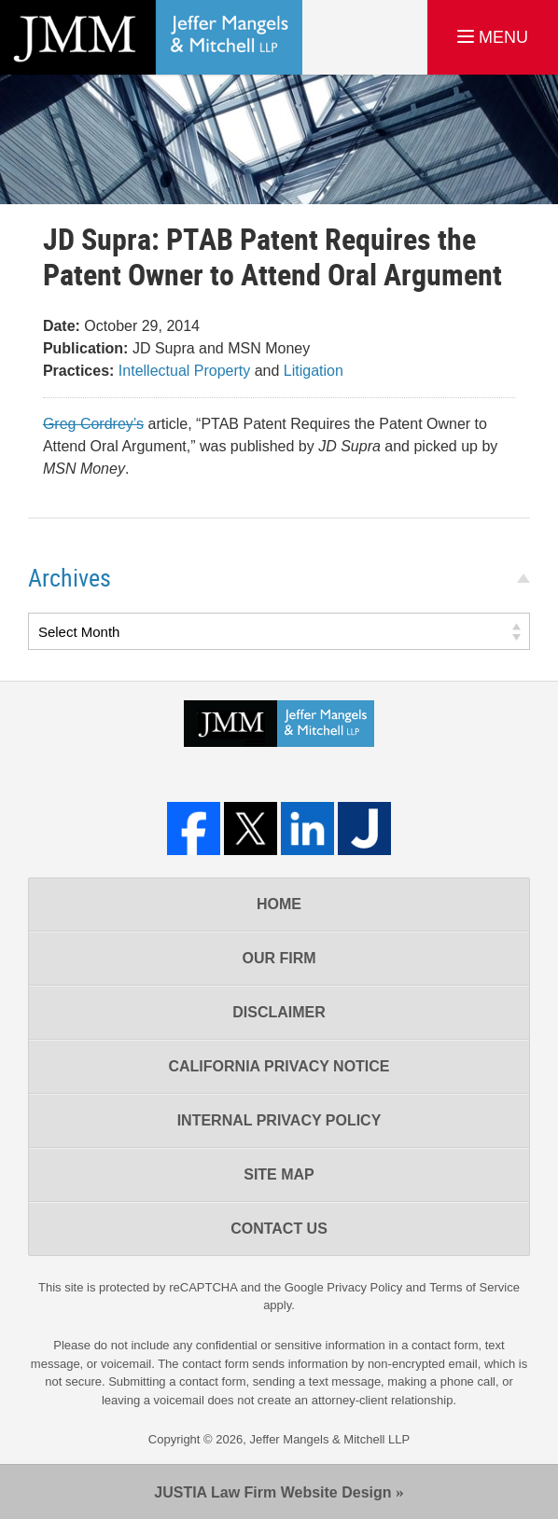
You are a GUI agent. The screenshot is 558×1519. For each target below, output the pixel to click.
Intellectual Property (184, 371)
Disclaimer (279, 1012)
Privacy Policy (364, 1287)
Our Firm (278, 958)
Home (279, 904)
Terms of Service (474, 1287)
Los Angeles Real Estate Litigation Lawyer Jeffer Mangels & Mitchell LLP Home (151, 37)
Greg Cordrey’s (93, 424)
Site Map (279, 1174)
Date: (61, 326)
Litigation (313, 371)
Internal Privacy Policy (279, 1120)
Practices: (79, 371)
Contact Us (279, 1228)
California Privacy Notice (278, 1066)
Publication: (86, 348)
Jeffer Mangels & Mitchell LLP (329, 1439)
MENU (492, 37)
